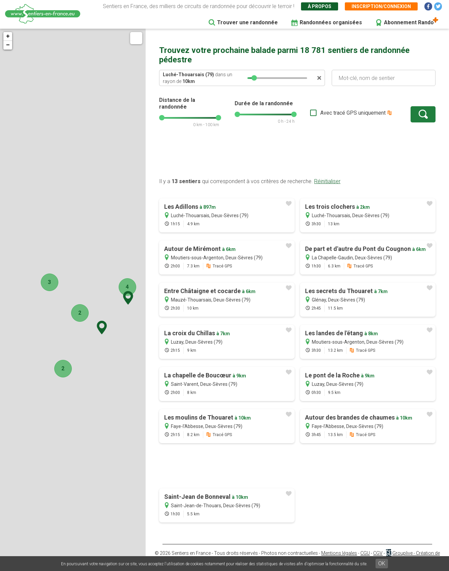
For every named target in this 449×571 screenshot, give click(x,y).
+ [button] (8, 36)
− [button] (8, 45)
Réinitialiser (327, 181)
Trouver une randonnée (247, 22)
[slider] (254, 78)
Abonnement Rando (409, 22)
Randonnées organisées (331, 22)
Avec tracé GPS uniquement (353, 113)
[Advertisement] (297, 156)
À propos (319, 6)
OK (381, 563)
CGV (378, 553)
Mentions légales (339, 553)
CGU (365, 553)
